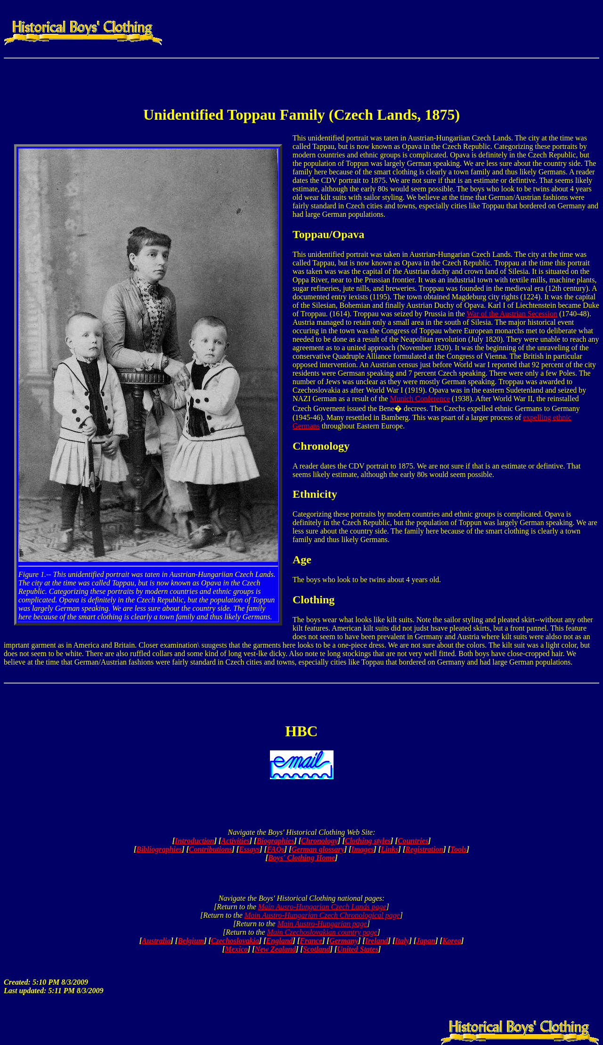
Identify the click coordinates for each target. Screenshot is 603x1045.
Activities (235, 841)
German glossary (317, 849)
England (279, 941)
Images (362, 849)
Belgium (191, 941)
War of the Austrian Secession (511, 314)
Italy (402, 941)
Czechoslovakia (235, 941)
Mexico (236, 949)
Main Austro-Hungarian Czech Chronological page (322, 915)
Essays (249, 849)
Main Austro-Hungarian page (322, 924)
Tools (458, 849)
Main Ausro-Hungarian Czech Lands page (322, 907)
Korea (451, 941)
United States (357, 949)
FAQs (276, 849)
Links (389, 849)
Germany (343, 941)
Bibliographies (159, 849)
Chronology (319, 841)
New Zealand (275, 949)
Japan (425, 941)
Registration (424, 849)
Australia (156, 941)
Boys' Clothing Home (301, 858)
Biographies (275, 841)
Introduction (194, 841)
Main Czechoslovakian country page (322, 932)
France (311, 941)
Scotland (316, 949)
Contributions (210, 849)
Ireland (376, 941)
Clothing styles (368, 841)
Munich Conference (420, 399)
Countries (413, 841)
